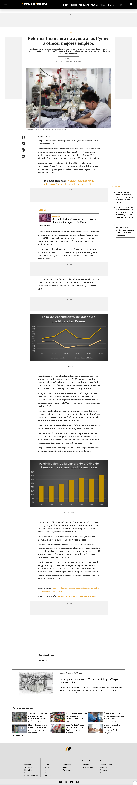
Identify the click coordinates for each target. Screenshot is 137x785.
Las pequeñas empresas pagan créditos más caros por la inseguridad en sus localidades (125, 230)
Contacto (103, 770)
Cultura (47, 765)
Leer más (43, 210)
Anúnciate (85, 765)
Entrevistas (67, 770)
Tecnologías (84, 5)
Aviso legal (104, 773)
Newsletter (67, 765)
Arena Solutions (87, 767)
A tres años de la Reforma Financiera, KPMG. (78, 596)
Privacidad (104, 767)
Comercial (86, 761)
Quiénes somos (106, 765)
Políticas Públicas (98, 5)
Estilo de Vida (50, 761)
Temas (27, 761)
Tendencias (49, 776)
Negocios (73, 5)
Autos (47, 770)
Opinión (119, 5)
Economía (64, 5)
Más (101, 761)
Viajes (47, 773)
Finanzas (111, 5)
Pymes (42, 660)
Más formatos (68, 761)
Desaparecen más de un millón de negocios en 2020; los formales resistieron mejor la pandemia (124, 197)
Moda (47, 767)
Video (65, 767)
